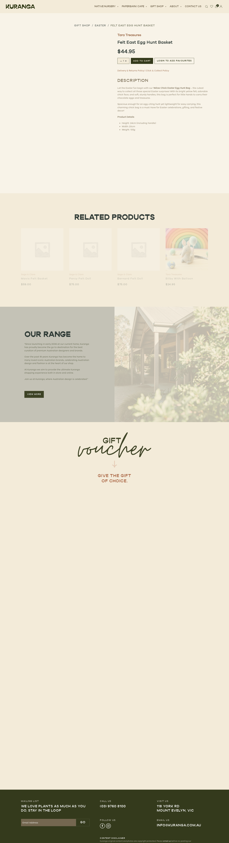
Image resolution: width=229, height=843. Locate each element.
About (176, 7)
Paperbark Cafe (134, 7)
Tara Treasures (129, 35)
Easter (100, 25)
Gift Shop (158, 7)
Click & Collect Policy (157, 70)
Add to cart (142, 61)
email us (167, 841)
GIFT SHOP (82, 25)
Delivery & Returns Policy (130, 70)
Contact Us (193, 6)
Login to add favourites (174, 61)
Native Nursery (106, 7)
